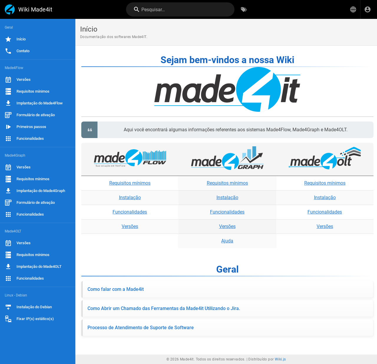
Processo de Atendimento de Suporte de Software (140, 327)
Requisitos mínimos (130, 183)
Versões (130, 226)
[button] (353, 9)
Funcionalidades (130, 212)
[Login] (368, 9)
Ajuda (227, 241)
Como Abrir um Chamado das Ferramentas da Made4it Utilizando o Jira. (163, 308)
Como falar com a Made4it (115, 289)
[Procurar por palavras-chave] (244, 9)
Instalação (130, 197)
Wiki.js (280, 359)
